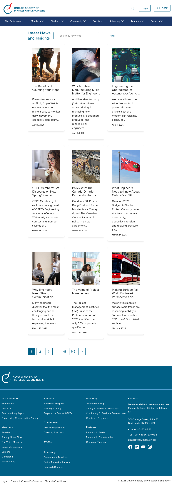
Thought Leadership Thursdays (102, 408)
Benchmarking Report (13, 413)
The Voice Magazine (12, 442)
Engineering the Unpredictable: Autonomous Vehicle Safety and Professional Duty (125, 93)
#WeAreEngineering (54, 427)
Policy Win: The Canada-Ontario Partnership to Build (85, 191)
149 (73, 351)
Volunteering (8, 461)
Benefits (6, 432)
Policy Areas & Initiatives (57, 462)
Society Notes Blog (12, 437)
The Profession (10, 398)
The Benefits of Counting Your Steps (45, 88)
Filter (112, 35)
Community (51, 422)
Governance (8, 403)
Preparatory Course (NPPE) (58, 413)
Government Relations (55, 457)
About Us (6, 408)
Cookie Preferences (31, 481)
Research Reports (53, 467)
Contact (133, 398)
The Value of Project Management (85, 291)
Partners (91, 427)
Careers (6, 452)
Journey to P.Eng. (53, 408)
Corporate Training (96, 442)
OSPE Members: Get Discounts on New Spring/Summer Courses (45, 193)
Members (7, 427)
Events (48, 441)
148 (64, 351)
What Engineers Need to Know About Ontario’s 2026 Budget (126, 193)
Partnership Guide (95, 432)
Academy (91, 398)
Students (49, 398)
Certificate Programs (96, 418)
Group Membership (12, 447)
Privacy (14, 481)
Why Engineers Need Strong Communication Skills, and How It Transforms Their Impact (43, 298)
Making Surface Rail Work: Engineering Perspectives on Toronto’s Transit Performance (125, 296)
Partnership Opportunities (99, 437)
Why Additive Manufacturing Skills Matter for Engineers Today (85, 91)
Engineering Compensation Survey (20, 418)
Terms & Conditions (55, 481)
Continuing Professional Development (106, 413)
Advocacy (50, 452)
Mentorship (7, 456)
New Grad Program (54, 403)
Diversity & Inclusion (54, 432)
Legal (4, 481)
